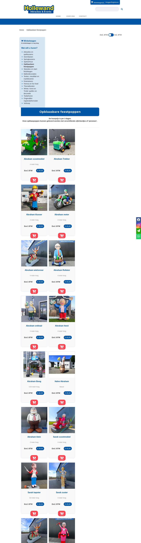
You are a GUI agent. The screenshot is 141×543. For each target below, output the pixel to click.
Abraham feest (83, 205)
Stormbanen (28, 57)
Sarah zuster (83, 320)
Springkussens (29, 59)
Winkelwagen (28, 41)
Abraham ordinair (58, 205)
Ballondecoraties (30, 74)
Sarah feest (58, 435)
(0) (97, 2)
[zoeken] (122, 9)
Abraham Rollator (108, 148)
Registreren (115, 2)
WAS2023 (51, 533)
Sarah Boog (83, 435)
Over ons (70, 16)
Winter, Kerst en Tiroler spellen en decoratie (30, 91)
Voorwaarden (105, 531)
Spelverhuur (28, 62)
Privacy (77, 533)
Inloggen (108, 2)
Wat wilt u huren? (29, 48)
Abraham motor (58, 148)
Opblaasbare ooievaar (58, 493)
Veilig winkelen (79, 531)
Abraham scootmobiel (58, 91)
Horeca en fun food (31, 84)
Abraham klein (83, 263)
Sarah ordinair (108, 378)
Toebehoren (28, 96)
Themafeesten (29, 86)
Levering (77, 528)
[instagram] (119, 540)
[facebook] (115, 540)
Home (58, 16)
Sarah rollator (83, 378)
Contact (83, 16)
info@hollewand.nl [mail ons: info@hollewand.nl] (30, 533)
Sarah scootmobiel (108, 263)
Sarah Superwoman (58, 378)
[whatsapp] (138, 236)
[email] (138, 231)
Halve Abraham (59, 263)
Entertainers (28, 81)
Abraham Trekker (84, 91)
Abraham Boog (109, 205)
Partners (50, 531)
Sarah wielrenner (109, 320)
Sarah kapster (58, 320)
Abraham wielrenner (83, 148)
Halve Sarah (108, 435)
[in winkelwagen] (58, 114)
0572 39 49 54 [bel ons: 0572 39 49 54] (28, 528)
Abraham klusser (109, 91)
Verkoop (27, 103)
